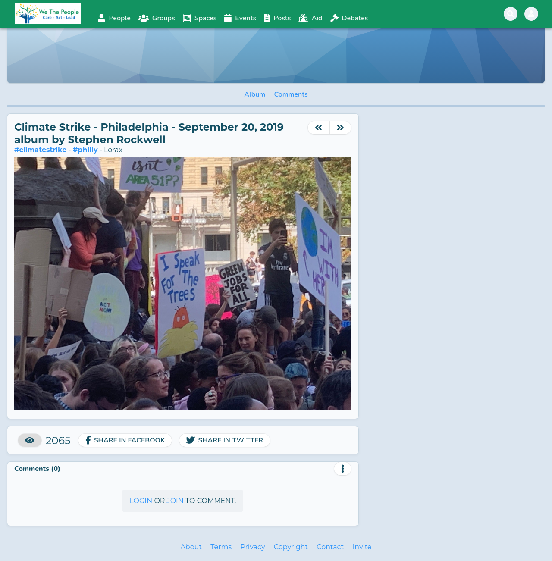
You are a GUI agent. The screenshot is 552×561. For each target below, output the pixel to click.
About (191, 547)
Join (175, 501)
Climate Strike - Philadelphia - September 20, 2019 (149, 127)
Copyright (291, 547)
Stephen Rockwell (116, 139)
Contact (330, 547)
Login (140, 501)
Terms (221, 547)
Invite (361, 547)
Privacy (252, 547)
